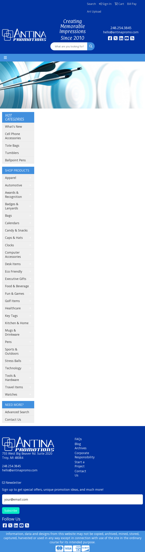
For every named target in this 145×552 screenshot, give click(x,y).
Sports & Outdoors (12, 351)
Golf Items (12, 301)
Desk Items (13, 264)
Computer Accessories (13, 254)
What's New (13, 126)
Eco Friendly (13, 271)
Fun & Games (14, 293)
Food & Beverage (17, 286)
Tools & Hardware (12, 377)
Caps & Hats (14, 238)
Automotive (13, 185)
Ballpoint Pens (15, 160)
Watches (11, 394)
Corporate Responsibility (82, 455)
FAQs (78, 439)
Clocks (9, 245)
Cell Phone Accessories (13, 136)
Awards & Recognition (13, 194)
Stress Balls (13, 361)
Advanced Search (17, 412)
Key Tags (11, 316)
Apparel (10, 178)
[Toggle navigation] (5, 57)
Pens (8, 342)
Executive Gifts (15, 279)
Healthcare (13, 308)
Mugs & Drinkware (12, 332)
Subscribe (10, 510)
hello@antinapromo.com (121, 32)
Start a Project (80, 464)
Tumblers (12, 153)
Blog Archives (80, 446)
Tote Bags (12, 145)
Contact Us (13, 419)
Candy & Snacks (16, 230)
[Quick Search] (68, 46)
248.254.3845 (120, 27)
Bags (8, 215)
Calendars (12, 223)
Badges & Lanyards (11, 206)
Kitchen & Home (16, 323)
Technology (13, 368)
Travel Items (14, 387)
